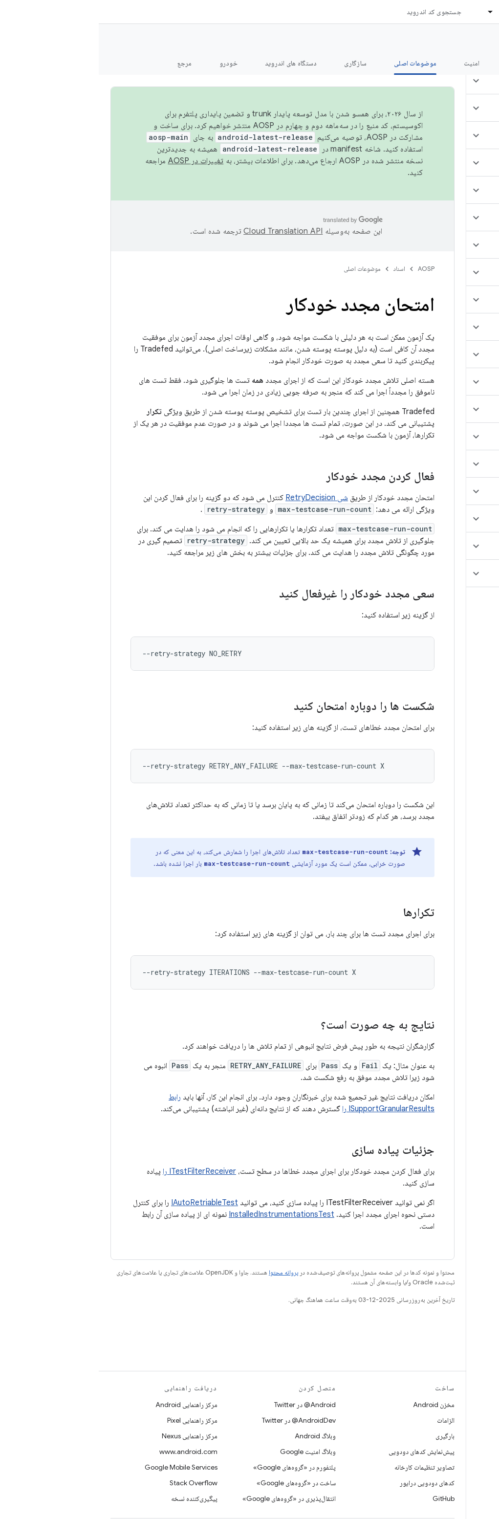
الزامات (347, 1420)
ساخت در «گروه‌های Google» (197, 1482)
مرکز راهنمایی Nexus (91, 1435)
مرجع (86, 63)
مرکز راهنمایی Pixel (93, 1420)
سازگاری (256, 63)
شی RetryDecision (218, 498)
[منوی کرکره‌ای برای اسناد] (387, 11)
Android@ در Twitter (206, 1404)
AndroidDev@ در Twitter (200, 1420)
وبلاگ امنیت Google (209, 1451)
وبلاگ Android (216, 1435)
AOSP (327, 268)
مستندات (473, 39)
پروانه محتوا (184, 1272)
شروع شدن (423, 63)
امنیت (373, 63)
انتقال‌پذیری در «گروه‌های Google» (190, 1498)
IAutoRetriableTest (105, 1203)
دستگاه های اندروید (192, 63)
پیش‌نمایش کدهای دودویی (323, 1451)
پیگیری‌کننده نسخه (95, 1498)
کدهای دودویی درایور (328, 1482)
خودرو (130, 63)
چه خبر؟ (476, 63)
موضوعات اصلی (263, 268)
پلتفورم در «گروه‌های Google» (195, 1467)
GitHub (345, 1498)
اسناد (300, 268)
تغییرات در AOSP (97, 161)
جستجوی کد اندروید (335, 11)
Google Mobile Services (82, 1467)
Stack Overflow (95, 1482)
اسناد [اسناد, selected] (407, 11)
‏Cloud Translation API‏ (184, 231)
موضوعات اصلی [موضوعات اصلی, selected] (316, 63)
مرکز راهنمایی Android (88, 1404)
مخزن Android (335, 1404)
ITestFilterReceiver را (100, 1171)
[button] (441, 80)
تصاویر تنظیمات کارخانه (326, 1467)
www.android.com (90, 1451)
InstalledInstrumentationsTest (183, 1214)
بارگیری (346, 1435)
